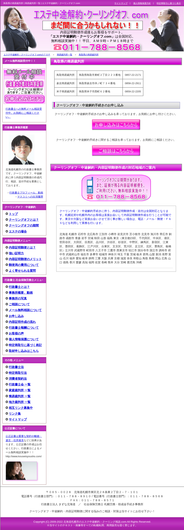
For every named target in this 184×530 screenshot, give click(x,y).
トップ (13, 214)
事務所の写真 (18, 298)
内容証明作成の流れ (22, 321)
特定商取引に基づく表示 (169, 3)
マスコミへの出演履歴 (30, 196)
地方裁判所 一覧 (20, 402)
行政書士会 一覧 (20, 384)
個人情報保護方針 (142, 3)
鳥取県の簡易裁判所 (89, 54)
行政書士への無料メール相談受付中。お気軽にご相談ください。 (24, 112)
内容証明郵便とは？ (22, 247)
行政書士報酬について (24, 327)
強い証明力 (16, 253)
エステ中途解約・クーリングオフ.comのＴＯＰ (27, 54)
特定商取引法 (18, 372)
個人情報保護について (24, 339)
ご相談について (19, 304)
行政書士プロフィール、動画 (26, 192)
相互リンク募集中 (21, 407)
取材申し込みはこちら (24, 350)
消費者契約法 (18, 378)
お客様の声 (16, 333)
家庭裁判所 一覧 (20, 390)
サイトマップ (18, 419)
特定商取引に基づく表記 (25, 345)
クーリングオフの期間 (24, 225)
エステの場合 (18, 231)
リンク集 (15, 413)
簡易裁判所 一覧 (20, 396)
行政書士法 (16, 367)
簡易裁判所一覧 (64, 54)
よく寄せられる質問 (22, 270)
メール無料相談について (25, 310)
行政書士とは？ (19, 286)
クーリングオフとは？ (24, 219)
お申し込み (16, 316)
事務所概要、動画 (21, 292)
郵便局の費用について (24, 264)
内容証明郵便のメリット (25, 259)
